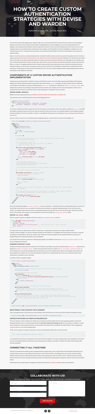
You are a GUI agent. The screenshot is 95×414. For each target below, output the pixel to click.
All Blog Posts (71, 3)
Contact (82, 3)
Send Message (48, 401)
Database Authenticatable (40, 94)
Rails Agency (15, 3)
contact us (54, 362)
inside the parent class (16, 327)
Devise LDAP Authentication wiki (29, 58)
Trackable (60, 94)
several (44, 58)
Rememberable (52, 94)
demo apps (57, 58)
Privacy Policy (73, 411)
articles (49, 58)
